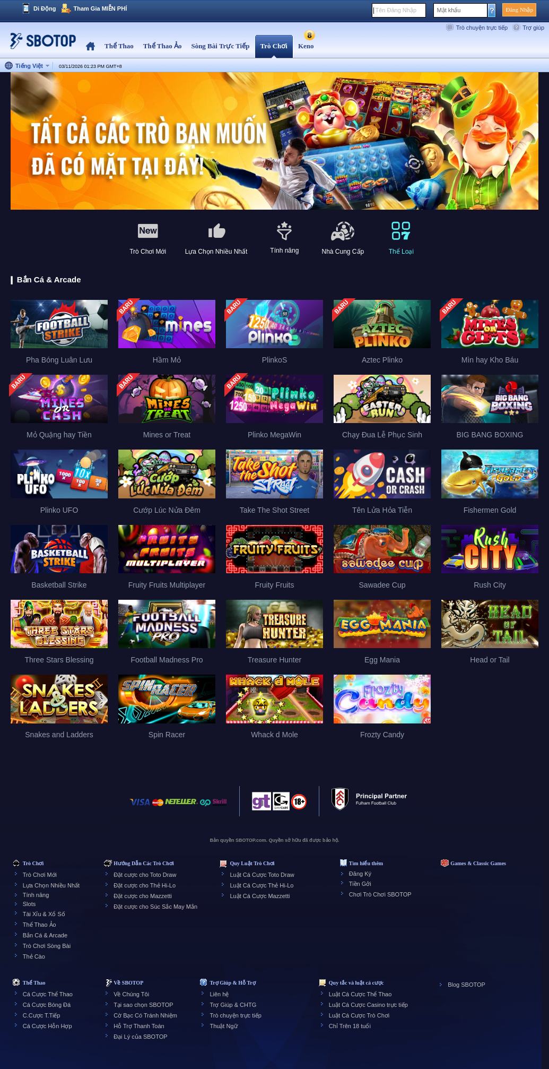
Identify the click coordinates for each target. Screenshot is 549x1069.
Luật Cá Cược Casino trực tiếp (368, 1005)
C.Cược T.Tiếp (41, 1015)
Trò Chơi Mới (40, 875)
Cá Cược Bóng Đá (47, 1005)
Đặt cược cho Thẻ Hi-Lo (145, 885)
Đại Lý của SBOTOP (140, 1036)
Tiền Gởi (360, 884)
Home (90, 46)
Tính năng (36, 895)
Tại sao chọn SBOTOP (143, 1005)
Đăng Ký (360, 873)
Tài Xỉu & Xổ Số (44, 914)
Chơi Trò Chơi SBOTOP (380, 894)
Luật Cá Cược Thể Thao (360, 994)
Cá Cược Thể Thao (48, 994)
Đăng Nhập (519, 9)
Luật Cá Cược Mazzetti (260, 896)
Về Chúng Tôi (131, 994)
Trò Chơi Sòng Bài (47, 946)
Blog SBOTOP (466, 984)
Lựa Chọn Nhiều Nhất (51, 885)
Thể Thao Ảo (39, 924)
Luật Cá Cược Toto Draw (262, 875)
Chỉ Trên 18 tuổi (350, 1026)
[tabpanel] (274, 141)
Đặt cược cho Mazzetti (143, 896)
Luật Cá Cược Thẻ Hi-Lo (261, 885)
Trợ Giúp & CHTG (233, 1005)
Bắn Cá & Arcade (45, 935)
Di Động (44, 8)
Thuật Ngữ (223, 1026)
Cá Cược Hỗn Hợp (47, 1026)
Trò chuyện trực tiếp (482, 27)
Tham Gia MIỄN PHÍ (100, 8)
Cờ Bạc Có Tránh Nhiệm (145, 1015)
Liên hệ (219, 994)
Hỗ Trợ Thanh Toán (139, 1026)
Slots (29, 904)
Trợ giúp (533, 27)
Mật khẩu (448, 10)
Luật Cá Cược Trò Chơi (359, 1015)
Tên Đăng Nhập (395, 10)
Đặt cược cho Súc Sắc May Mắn (155, 906)
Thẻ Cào (34, 956)
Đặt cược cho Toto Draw (145, 875)
